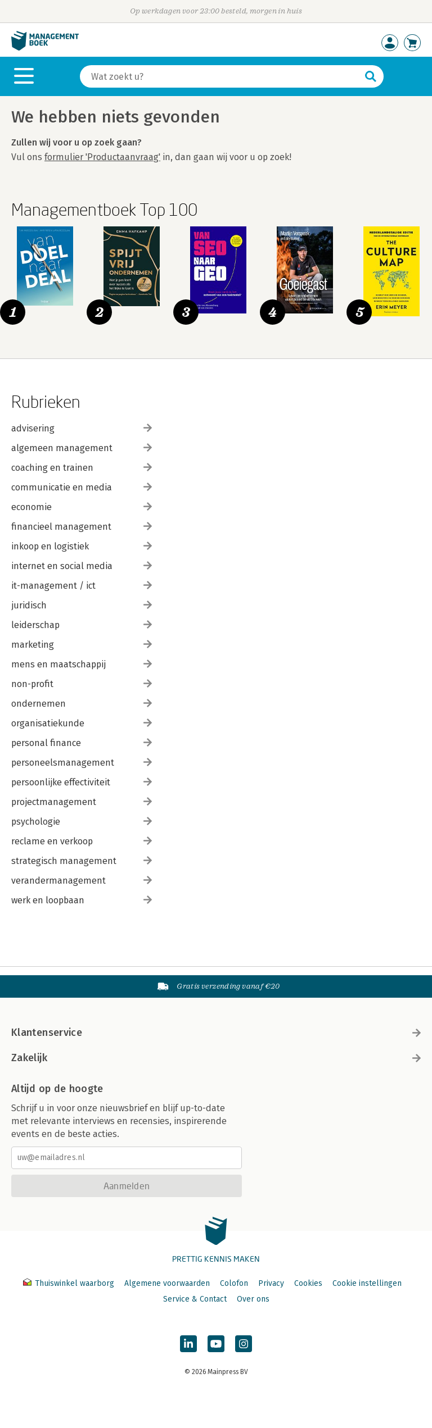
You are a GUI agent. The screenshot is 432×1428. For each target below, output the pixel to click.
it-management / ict (81, 585)
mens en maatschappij (81, 664)
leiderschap (81, 625)
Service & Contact (195, 1299)
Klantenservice (216, 1032)
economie (81, 507)
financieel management (81, 526)
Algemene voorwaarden (167, 1283)
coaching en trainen (81, 467)
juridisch (81, 605)
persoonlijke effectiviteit (81, 782)
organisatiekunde (81, 723)
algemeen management (81, 448)
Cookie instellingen (367, 1283)
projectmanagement (81, 802)
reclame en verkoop (81, 841)
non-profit (81, 684)
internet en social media (81, 566)
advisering (81, 428)
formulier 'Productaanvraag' (102, 157)
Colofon (234, 1283)
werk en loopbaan (81, 900)
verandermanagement (81, 880)
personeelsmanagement (81, 762)
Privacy (271, 1283)
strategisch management (81, 861)
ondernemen (81, 703)
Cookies (308, 1283)
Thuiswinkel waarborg (69, 1283)
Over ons (253, 1299)
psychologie (81, 821)
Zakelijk (216, 1058)
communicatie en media (81, 487)
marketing (81, 644)
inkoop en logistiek (81, 546)
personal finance (81, 743)
